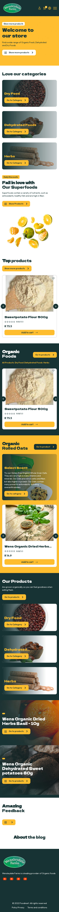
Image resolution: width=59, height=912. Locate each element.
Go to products (45, 354)
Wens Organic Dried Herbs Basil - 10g (26, 546)
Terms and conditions (37, 907)
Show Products (16, 203)
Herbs (46, 362)
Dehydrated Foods (33, 362)
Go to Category (16, 100)
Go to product (45, 446)
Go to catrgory (16, 493)
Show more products (19, 52)
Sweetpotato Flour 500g (26, 317)
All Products (8, 362)
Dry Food (19, 362)
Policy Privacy (18, 907)
